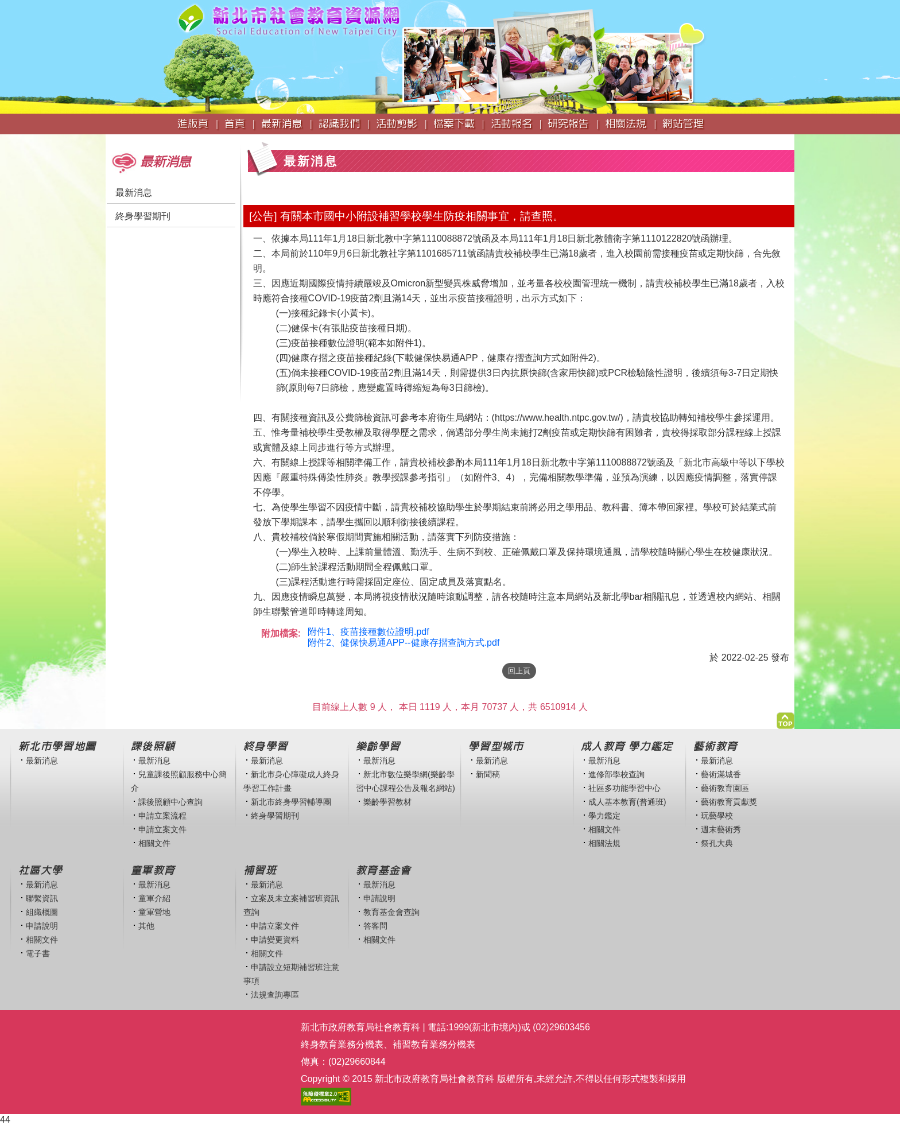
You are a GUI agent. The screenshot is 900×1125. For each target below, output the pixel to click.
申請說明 (42, 925)
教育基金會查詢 (391, 912)
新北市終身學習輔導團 (291, 801)
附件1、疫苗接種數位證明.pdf (368, 632)
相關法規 (604, 843)
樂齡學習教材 (387, 801)
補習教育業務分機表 (434, 1044)
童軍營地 (154, 912)
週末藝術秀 (721, 829)
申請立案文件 (162, 829)
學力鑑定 (604, 815)
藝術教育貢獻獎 (729, 801)
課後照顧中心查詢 (170, 801)
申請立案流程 (162, 815)
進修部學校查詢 (616, 774)
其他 (146, 925)
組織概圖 (42, 912)
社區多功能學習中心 (624, 788)
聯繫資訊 (42, 898)
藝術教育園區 (725, 788)
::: (109, 140)
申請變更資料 (275, 939)
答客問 (375, 925)
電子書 (38, 953)
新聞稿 (488, 774)
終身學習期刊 (142, 216)
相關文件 (154, 843)
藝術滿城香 (721, 774)
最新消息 (133, 192)
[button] (785, 718)
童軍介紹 (154, 898)
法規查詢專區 (275, 994)
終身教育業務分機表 (342, 1044)
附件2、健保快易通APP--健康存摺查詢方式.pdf (403, 642)
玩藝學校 (717, 815)
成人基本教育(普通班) (627, 801)
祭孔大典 (717, 843)
